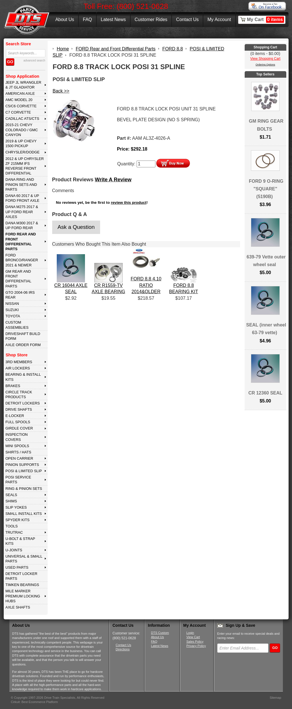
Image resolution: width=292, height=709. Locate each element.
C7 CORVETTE (18, 112)
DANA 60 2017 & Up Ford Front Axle (22, 198)
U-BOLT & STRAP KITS (20, 541)
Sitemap (275, 697)
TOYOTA (12, 316)
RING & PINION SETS (23, 488)
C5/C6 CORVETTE (20, 106)
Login (190, 632)
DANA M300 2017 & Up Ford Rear (21, 225)
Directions (123, 649)
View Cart (193, 637)
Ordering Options (265, 64)
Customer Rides (151, 19)
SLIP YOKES (16, 507)
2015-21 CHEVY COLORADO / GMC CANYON (21, 130)
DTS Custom (160, 632)
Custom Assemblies (17, 324)
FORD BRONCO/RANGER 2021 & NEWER (21, 260)
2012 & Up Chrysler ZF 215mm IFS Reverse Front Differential (24, 166)
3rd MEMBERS (18, 362)
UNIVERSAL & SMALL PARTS (23, 558)
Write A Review (113, 179)
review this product (129, 202)
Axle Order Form (23, 345)
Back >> (61, 91)
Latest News (113, 19)
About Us (64, 19)
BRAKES (12, 386)
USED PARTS (17, 567)
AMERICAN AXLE (20, 93)
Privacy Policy (196, 646)
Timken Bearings (22, 585)
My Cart (265, 20)
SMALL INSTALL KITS (23, 513)
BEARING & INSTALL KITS (23, 376)
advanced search (34, 60)
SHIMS (11, 501)
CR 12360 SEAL (265, 393)
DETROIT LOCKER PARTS (21, 576)
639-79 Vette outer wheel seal (266, 260)
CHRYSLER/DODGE (22, 152)
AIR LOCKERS (17, 368)
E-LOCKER (14, 416)
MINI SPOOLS (17, 446)
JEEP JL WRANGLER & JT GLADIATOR (23, 84)
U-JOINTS (13, 550)
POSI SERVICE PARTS (18, 479)
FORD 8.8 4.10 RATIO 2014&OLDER (146, 285)
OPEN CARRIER (19, 458)
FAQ (87, 19)
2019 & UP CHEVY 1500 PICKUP (20, 143)
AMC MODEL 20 (19, 100)
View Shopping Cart (265, 59)
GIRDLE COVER (19, 428)
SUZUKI (12, 310)
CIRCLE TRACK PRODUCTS (18, 394)
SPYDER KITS (17, 520)
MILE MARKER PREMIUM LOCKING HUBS (22, 596)
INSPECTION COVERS (16, 436)
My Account (219, 19)
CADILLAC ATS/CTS (22, 118)
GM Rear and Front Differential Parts (18, 278)
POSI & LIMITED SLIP (23, 471)
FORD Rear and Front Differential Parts (20, 241)
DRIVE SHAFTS (18, 409)
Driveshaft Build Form (22, 336)
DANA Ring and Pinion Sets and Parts (21, 184)
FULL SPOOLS (17, 422)
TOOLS (11, 526)
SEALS (11, 495)
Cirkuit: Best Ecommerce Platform (34, 702)
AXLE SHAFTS (17, 607)
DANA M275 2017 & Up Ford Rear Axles (21, 212)
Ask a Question (76, 227)
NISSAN (12, 303)
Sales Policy (195, 641)
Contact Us (187, 19)
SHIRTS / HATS (18, 452)
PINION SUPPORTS (22, 465)
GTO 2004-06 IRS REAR (20, 294)
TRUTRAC (14, 532)
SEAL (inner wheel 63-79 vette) (266, 328)
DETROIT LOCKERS (22, 403)
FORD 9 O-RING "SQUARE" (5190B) (266, 189)
